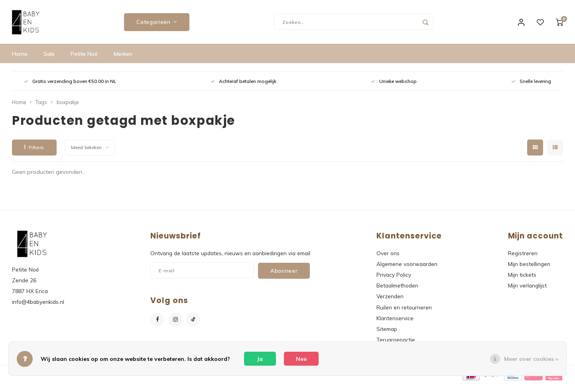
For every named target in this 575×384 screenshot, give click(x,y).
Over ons (388, 253)
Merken (123, 53)
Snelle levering (531, 81)
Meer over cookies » (531, 358)
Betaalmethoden (397, 285)
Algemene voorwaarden (406, 263)
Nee (301, 358)
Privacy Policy (393, 274)
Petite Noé (84, 53)
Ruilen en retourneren (404, 307)
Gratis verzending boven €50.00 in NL (70, 81)
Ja (260, 358)
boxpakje (68, 102)
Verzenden (390, 296)
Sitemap (386, 328)
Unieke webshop (394, 81)
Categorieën (156, 22)
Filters (34, 147)
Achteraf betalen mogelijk (243, 81)
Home (20, 53)
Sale (49, 53)
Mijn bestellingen (529, 263)
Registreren (523, 253)
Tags (41, 102)
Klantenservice (395, 318)
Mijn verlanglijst (527, 285)
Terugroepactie (395, 339)
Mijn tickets (522, 274)
